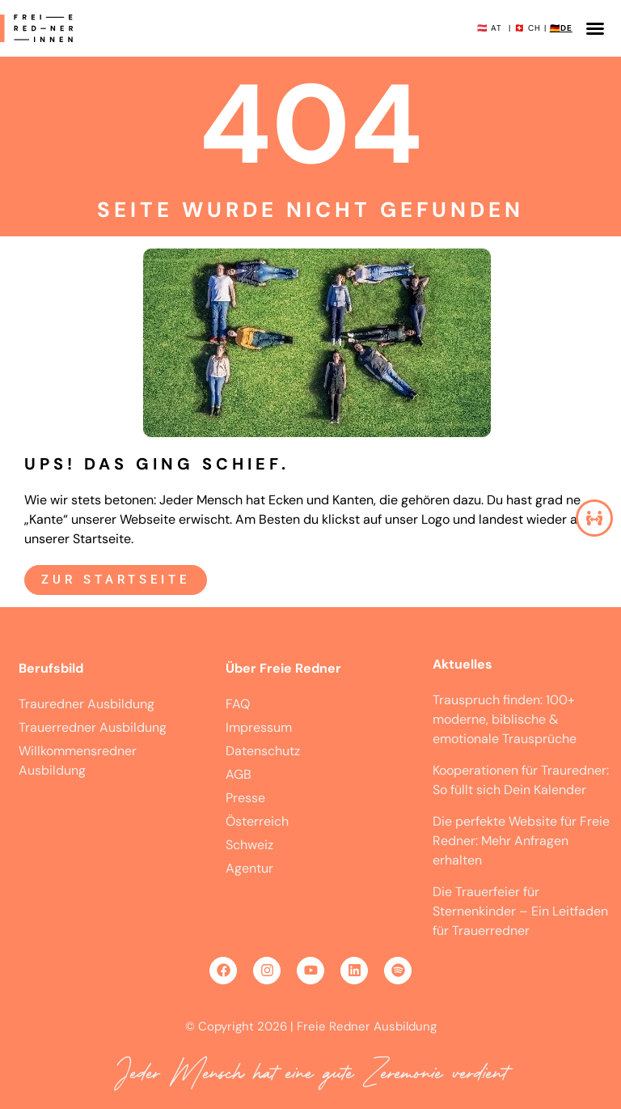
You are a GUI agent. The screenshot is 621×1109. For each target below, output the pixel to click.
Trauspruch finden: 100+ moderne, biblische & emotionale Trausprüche (506, 719)
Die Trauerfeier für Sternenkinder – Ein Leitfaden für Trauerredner (520, 911)
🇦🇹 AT (489, 28)
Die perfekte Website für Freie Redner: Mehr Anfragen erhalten (521, 841)
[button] (595, 28)
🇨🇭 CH (527, 28)
